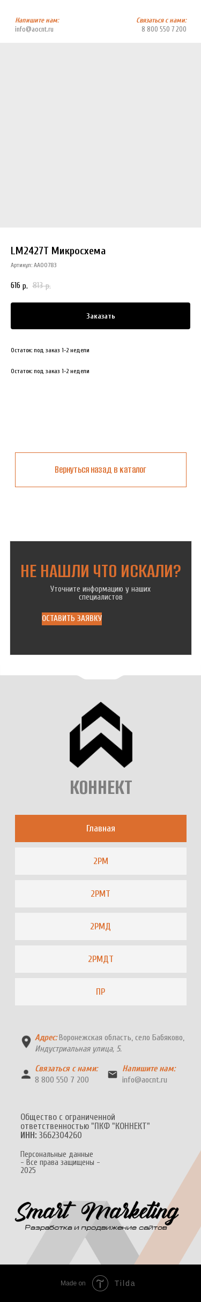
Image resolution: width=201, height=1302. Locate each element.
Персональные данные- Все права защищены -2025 (60, 1162)
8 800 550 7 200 (164, 29)
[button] (72, 618)
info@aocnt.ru (34, 29)
